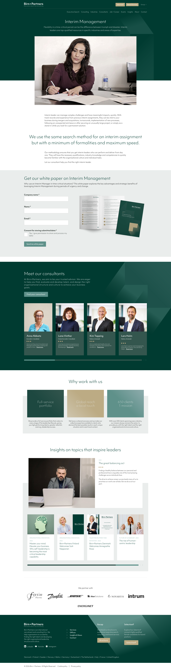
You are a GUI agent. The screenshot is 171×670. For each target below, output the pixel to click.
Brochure (103, 640)
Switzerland (75, 657)
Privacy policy (76, 666)
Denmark (27, 657)
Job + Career (114, 12)
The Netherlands (87, 657)
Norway (51, 657)
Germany (65, 657)
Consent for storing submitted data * (40, 230)
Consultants (103, 12)
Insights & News (74, 635)
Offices (71, 632)
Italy (96, 657)
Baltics (58, 657)
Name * (27, 207)
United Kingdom (113, 657)
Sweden (43, 657)
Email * (27, 219)
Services (71, 630)
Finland (35, 657)
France (102, 657)
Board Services (132, 5)
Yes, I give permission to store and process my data (48, 234)
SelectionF (120, 5)
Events (123, 12)
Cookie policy (62, 666)
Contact (144, 12)
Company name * (31, 195)
